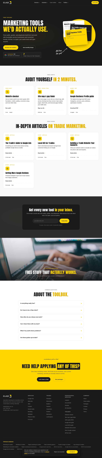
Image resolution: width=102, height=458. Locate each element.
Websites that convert (70, 427)
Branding (30, 411)
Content (30, 406)
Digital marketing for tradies (34, 444)
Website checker (69, 414)
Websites (30, 414)
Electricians (49, 401)
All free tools (68, 433)
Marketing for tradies (8, 444)
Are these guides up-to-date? (29, 337)
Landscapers (49, 416)
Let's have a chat (43, 379)
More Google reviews (70, 430)
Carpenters (49, 409)
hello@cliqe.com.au (8, 406)
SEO (29, 403)
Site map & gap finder (70, 417)
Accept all (72, 451)
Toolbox (65, 2)
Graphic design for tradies (64, 444)
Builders (48, 403)
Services (36, 2)
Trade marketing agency (49, 444)
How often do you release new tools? (31, 317)
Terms (84, 411)
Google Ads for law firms (45, 446)
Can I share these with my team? (30, 324)
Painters (48, 406)
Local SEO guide (69, 425)
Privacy (85, 409)
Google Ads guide (69, 422)
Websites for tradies (20, 444)
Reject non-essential (59, 451)
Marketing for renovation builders (11, 446)
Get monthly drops (28, 47)
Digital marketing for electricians (29, 446)
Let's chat (95, 2)
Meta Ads (30, 401)
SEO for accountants (86, 446)
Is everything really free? (27, 303)
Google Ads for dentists (8, 449)
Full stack (30, 419)
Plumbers (48, 398)
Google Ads (31, 398)
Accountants (68, 402)
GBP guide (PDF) (69, 420)
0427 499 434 (6, 408)
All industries (68, 408)
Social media (31, 409)
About (59, 2)
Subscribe (64, 221)
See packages (59, 379)
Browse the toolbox (10, 47)
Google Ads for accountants (71, 446)
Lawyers (67, 400)
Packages (85, 403)
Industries (44, 2)
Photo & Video (31, 416)
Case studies (53, 2)
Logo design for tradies (78, 444)
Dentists (67, 405)
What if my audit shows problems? (30, 330)
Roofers (48, 411)
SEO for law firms (58, 446)
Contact (85, 406)
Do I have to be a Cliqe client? (29, 310)
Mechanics (49, 414)
